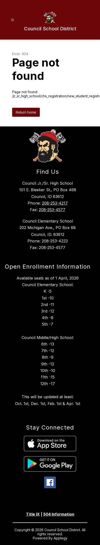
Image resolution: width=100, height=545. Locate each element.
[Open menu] (12, 20)
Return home (26, 112)
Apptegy (60, 538)
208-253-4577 (52, 209)
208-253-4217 (55, 203)
